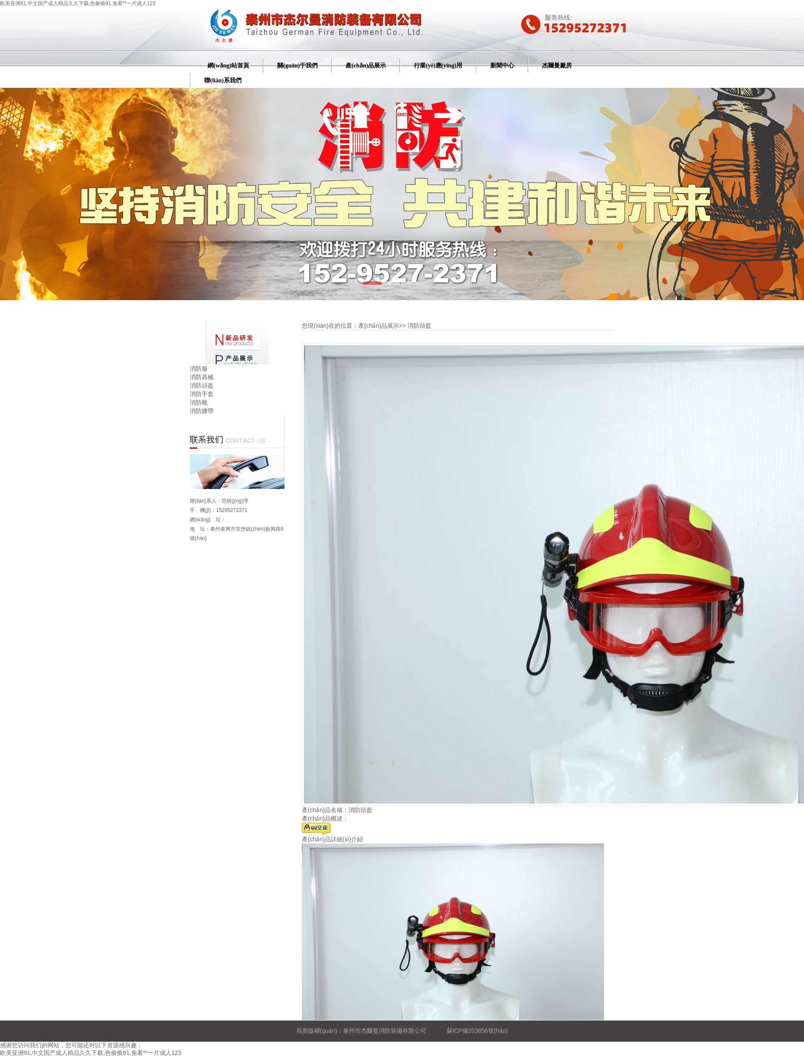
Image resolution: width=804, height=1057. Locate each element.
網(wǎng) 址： (208, 520)
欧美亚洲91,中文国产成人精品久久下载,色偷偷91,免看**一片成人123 (77, 3)
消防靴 (199, 402)
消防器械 (202, 377)
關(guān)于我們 (297, 65)
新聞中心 (502, 65)
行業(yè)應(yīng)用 (438, 65)
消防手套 (202, 394)
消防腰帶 (202, 411)
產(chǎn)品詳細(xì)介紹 (332, 839)
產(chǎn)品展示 (366, 65)
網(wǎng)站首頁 (228, 65)
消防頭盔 (202, 385)
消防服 (199, 368)
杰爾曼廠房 (557, 65)
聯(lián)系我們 (223, 80)
